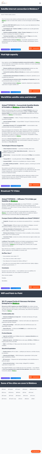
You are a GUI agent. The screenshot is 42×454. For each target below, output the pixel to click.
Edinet (4, 389)
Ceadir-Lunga (12, 398)
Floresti (11, 395)
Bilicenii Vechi (33, 389)
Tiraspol (18, 389)
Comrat (32, 395)
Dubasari (18, 395)
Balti (33, 398)
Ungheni (10, 389)
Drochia (25, 395)
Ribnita (18, 392)
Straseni (25, 389)
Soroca (4, 392)
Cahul (20, 398)
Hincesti (31, 392)
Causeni (4, 395)
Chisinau (4, 398)
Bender (27, 398)
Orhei (24, 392)
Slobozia (11, 392)
